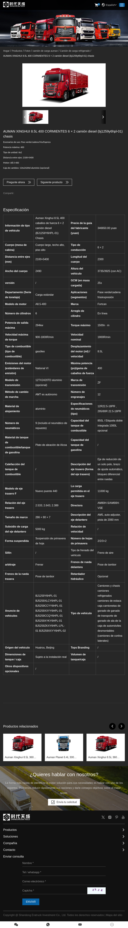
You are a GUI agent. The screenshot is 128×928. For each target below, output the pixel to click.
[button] (24, 117)
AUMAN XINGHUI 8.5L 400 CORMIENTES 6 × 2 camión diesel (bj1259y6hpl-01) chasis (48, 55)
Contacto (9, 850)
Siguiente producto (55, 182)
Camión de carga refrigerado (75, 51)
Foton (27, 51)
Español (109, 5)
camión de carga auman (45, 51)
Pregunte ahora (19, 182)
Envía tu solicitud (64, 802)
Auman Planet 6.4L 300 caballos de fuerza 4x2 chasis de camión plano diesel (64, 758)
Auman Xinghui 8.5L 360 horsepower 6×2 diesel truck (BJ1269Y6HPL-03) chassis (21, 758)
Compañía (10, 843)
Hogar (6, 51)
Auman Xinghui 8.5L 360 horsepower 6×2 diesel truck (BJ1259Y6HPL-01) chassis (105, 758)
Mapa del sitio (114, 915)
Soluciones (10, 836)
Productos (17, 51)
